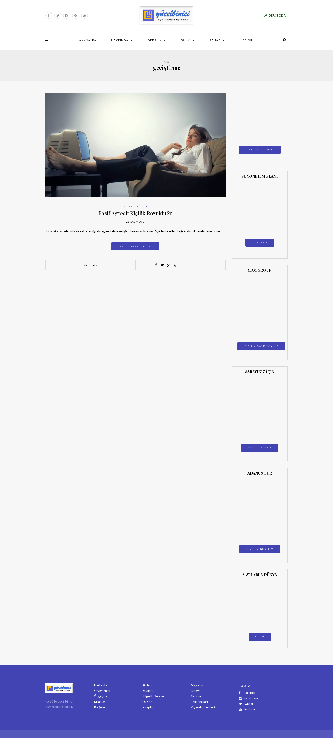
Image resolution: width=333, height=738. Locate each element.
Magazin (197, 685)
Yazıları (147, 691)
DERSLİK (155, 40)
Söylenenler (102, 691)
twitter (246, 704)
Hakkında (100, 685)
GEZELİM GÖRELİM (260, 549)
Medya (195, 691)
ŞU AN (259, 636)
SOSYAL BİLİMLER (135, 206)
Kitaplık (147, 707)
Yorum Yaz (90, 265)
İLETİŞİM (247, 40)
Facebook (248, 692)
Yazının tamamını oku (135, 246)
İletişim (196, 696)
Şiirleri (147, 685)
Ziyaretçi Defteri (203, 707)
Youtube (247, 709)
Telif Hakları (199, 702)
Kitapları (100, 702)
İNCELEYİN (260, 242)
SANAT (215, 40)
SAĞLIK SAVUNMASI (260, 149)
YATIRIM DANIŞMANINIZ (261, 346)
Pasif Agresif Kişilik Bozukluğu (135, 213)
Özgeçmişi (101, 696)
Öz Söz (147, 702)
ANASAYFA (87, 40)
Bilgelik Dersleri (153, 696)
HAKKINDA (119, 40)
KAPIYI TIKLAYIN (260, 447)
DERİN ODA (277, 15)
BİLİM (185, 40)
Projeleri (100, 707)
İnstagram (248, 698)
